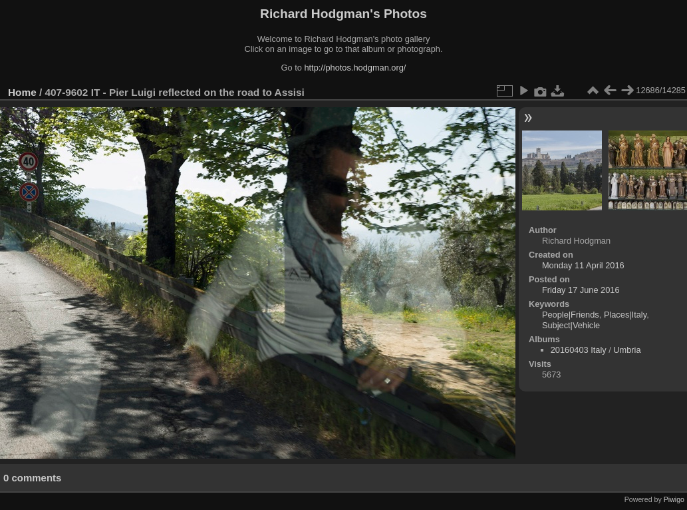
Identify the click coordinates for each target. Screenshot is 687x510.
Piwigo (674, 499)
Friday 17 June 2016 (581, 290)
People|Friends (570, 315)
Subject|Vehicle (571, 325)
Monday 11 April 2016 (583, 265)
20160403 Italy (579, 350)
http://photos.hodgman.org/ (355, 68)
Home (22, 92)
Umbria (626, 350)
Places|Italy (625, 315)
